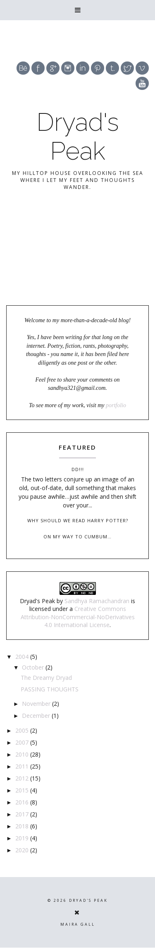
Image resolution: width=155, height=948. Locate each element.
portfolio (116, 405)
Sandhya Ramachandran (96, 601)
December (37, 715)
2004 (22, 656)
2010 (22, 754)
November (37, 703)
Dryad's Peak (77, 136)
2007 (22, 742)
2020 (22, 850)
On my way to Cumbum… (77, 536)
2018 (22, 826)
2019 (22, 838)
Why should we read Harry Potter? (77, 520)
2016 (22, 802)
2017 (22, 814)
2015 (22, 790)
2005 (22, 730)
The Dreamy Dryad (46, 678)
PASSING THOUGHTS (50, 689)
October (33, 667)
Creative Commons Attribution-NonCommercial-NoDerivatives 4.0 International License (78, 617)
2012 (22, 778)
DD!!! (78, 469)
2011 (22, 766)
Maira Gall (77, 924)
